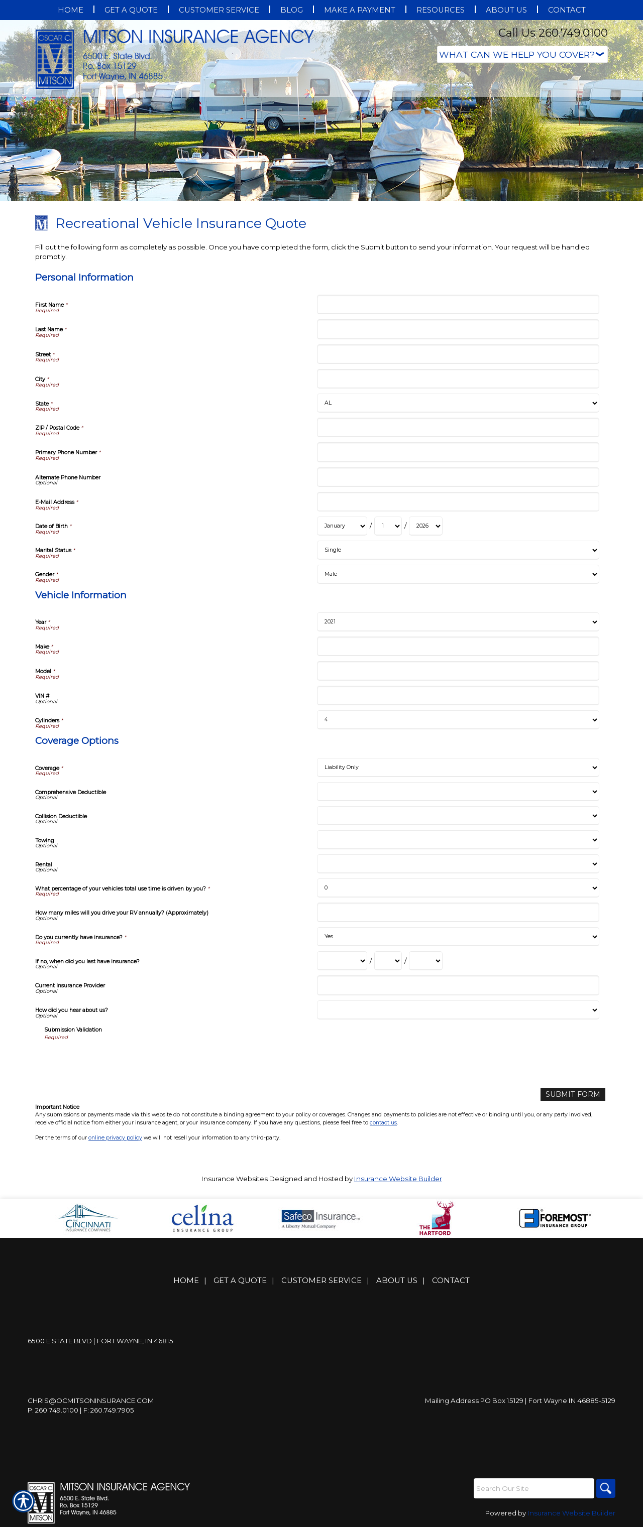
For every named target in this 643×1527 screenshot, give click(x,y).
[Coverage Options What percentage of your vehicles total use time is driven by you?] (458, 888)
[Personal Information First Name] (458, 304)
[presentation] (120, 1060)
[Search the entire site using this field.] (532, 1488)
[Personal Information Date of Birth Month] (342, 526)
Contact (451, 1280)
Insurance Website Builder (398, 1178)
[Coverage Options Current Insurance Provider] (458, 985)
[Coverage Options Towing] (458, 839)
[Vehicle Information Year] (458, 621)
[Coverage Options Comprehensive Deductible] (458, 791)
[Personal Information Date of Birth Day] (388, 526)
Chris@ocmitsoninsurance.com (91, 1400)
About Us (396, 1280)
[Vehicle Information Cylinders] (458, 719)
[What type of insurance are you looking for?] (522, 54)
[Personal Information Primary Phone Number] (458, 452)
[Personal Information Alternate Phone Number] (458, 477)
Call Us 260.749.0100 (553, 33)
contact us (383, 1121)
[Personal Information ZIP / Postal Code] (458, 427)
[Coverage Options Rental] (458, 863)
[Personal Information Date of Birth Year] (426, 526)
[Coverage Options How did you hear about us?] (458, 1010)
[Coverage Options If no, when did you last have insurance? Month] (342, 960)
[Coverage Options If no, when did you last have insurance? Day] (388, 960)
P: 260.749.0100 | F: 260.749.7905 (81, 1410)
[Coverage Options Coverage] (458, 767)
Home (186, 1280)
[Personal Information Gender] (458, 574)
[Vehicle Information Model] (458, 671)
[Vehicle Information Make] (458, 646)
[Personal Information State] (458, 403)
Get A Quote (240, 1280)
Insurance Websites (234, 1178)
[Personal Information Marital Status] (458, 550)
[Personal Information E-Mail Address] (458, 502)
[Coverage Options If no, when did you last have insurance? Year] (426, 960)
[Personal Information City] (458, 379)
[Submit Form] (575, 1094)
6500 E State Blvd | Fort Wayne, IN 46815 (100, 1341)
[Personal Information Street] (458, 354)
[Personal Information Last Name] (458, 329)
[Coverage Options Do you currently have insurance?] (458, 936)
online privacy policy (115, 1137)
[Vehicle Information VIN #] (458, 695)
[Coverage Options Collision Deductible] (458, 815)
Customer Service (321, 1280)
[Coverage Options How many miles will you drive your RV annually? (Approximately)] (458, 912)
